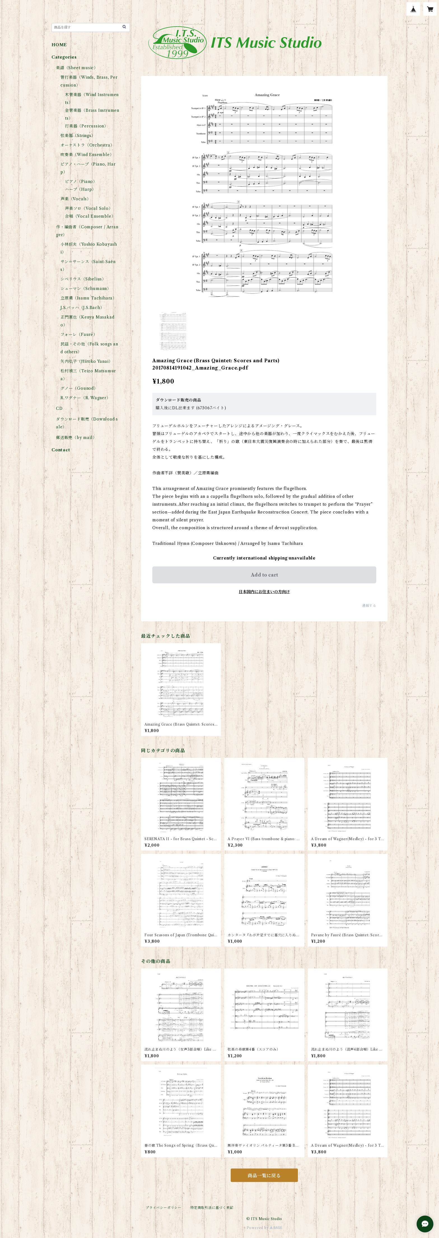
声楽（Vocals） (75, 198)
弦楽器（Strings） (77, 135)
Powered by (264, 1228)
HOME (59, 44)
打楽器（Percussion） (86, 126)
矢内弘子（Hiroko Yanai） (86, 361)
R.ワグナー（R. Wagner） (85, 397)
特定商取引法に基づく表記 (211, 1208)
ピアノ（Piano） (81, 181)
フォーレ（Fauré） (78, 334)
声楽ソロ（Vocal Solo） (89, 208)
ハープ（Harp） (80, 189)
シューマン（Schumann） (85, 288)
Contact (61, 449)
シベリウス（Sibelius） (83, 279)
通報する (369, 605)
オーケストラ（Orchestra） (87, 145)
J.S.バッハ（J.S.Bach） (82, 307)
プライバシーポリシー (163, 1208)
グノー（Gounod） (79, 388)
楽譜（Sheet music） (77, 67)
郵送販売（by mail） (76, 437)
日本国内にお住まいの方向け (264, 591)
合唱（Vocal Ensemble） (90, 216)
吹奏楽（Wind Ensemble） (87, 154)
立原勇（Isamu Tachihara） (88, 298)
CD (59, 408)
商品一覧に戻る (264, 1175)
